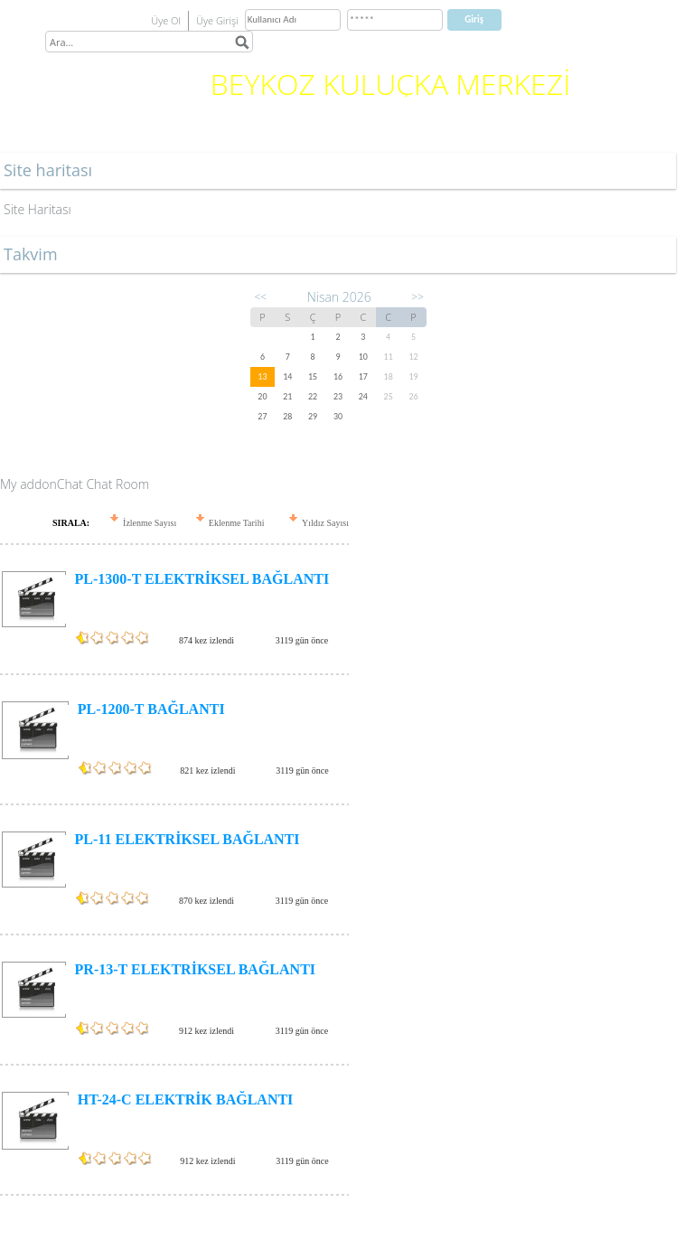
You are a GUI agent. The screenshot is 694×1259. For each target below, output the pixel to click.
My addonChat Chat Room (74, 484)
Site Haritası (37, 209)
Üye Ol (166, 20)
